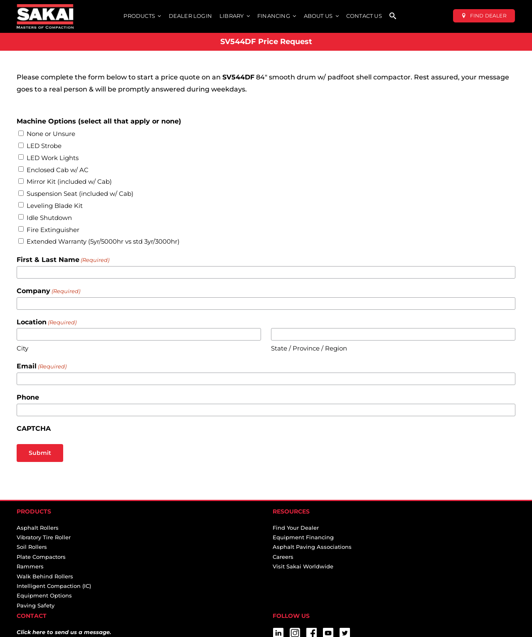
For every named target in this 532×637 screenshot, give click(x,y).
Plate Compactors (41, 556)
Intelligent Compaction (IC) (54, 586)
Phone (28, 397)
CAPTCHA (34, 428)
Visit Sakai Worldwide (303, 566)
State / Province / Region (309, 348)
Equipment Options (44, 595)
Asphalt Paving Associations (312, 546)
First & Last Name (63, 260)
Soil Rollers (32, 546)
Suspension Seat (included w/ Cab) (80, 194)
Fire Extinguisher (53, 230)
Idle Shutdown (49, 218)
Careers (283, 556)
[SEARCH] (392, 16)
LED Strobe (44, 146)
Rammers (30, 566)
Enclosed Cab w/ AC (58, 170)
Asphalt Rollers (38, 527)
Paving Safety (35, 605)
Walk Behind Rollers (45, 576)
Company (48, 291)
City (22, 348)
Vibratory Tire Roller (44, 537)
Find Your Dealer (296, 527)
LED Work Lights (53, 158)
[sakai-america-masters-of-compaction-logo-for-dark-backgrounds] (45, 7)
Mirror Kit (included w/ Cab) (69, 181)
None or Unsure (51, 134)
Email (41, 366)
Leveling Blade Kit (55, 206)
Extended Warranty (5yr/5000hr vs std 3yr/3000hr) (103, 241)
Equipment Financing (303, 537)
